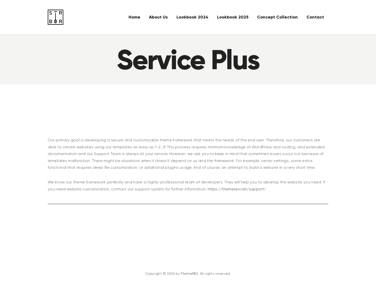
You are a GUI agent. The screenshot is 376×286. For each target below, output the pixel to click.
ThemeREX (189, 276)
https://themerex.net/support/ (237, 191)
